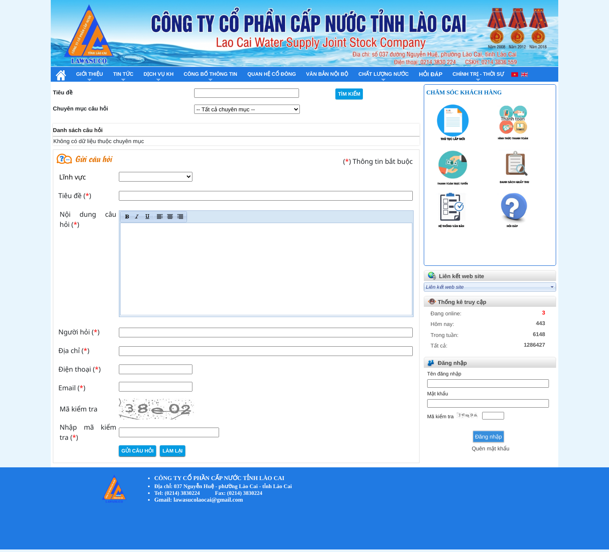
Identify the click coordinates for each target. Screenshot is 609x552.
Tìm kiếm (349, 94)
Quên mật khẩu (490, 448)
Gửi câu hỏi (137, 451)
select (552, 287)
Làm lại (172, 451)
